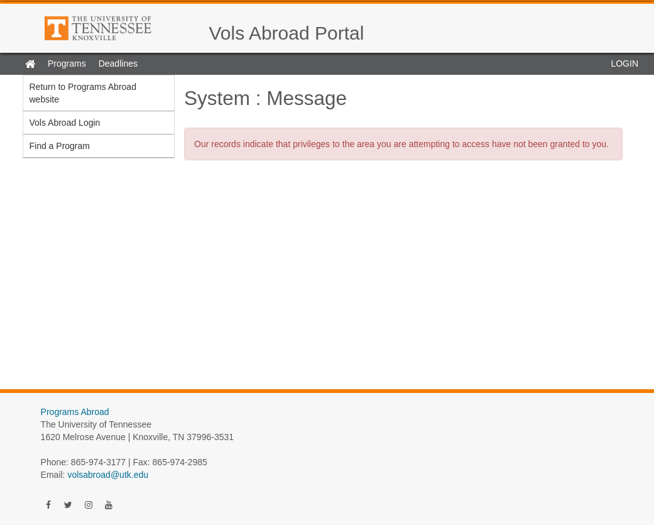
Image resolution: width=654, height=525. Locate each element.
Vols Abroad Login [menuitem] (65, 123)
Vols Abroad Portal (286, 33)
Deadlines (118, 63)
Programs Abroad (75, 412)
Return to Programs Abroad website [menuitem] (83, 93)
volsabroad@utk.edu (107, 475)
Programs (67, 63)
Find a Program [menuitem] (60, 146)
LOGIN (624, 63)
